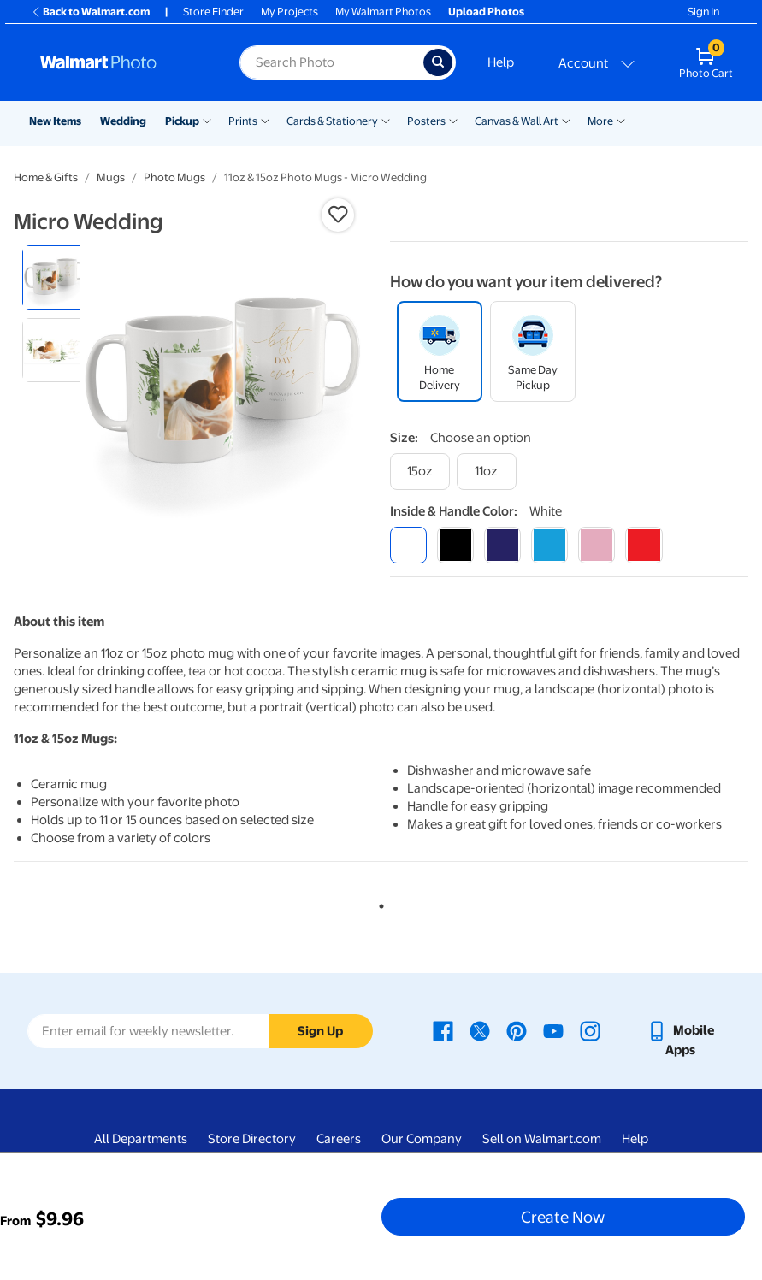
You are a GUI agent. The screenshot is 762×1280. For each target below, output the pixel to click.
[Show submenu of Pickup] (207, 119)
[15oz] (420, 471)
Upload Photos (486, 11)
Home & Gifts (46, 177)
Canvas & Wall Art (516, 121)
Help (500, 62)
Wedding (123, 121)
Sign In (703, 11)
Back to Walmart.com (90, 11)
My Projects (289, 11)
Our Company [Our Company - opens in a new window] (421, 1139)
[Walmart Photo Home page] (121, 62)
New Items (55, 121)
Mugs (111, 177)
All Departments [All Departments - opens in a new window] (140, 1139)
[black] (455, 545)
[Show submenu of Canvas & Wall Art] (566, 119)
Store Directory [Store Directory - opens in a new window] (252, 1139)
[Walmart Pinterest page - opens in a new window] (516, 1030)
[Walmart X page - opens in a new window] (480, 1030)
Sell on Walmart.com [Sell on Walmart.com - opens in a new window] (541, 1139)
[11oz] (487, 471)
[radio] (54, 277)
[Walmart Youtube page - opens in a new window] (553, 1030)
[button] (338, 214)
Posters (426, 121)
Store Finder (213, 11)
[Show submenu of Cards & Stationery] (386, 119)
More (600, 121)
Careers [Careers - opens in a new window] (338, 1139)
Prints (242, 121)
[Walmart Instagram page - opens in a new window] (590, 1030)
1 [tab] (378, 902)
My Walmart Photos (383, 11)
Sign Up (320, 1031)
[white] (408, 545)
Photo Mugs (174, 177)
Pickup (182, 121)
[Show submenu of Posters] (453, 119)
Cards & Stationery (332, 121)
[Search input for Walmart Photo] (331, 62)
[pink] (596, 545)
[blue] (502, 545)
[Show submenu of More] (621, 119)
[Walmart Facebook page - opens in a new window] (443, 1030)
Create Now (563, 1216)
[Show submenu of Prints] (265, 119)
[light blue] (549, 545)
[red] (643, 545)
